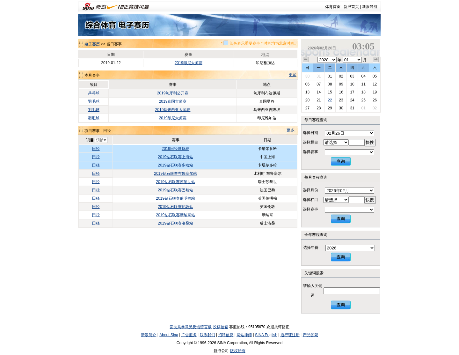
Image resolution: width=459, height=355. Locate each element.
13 (307, 92)
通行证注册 (290, 335)
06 (307, 84)
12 (375, 84)
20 (307, 100)
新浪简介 (148, 335)
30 (307, 76)
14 (319, 92)
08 (330, 84)
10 (352, 84)
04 (363, 76)
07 (319, 84)
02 (341, 76)
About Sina (168, 335)
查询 (341, 161)
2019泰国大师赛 (173, 101)
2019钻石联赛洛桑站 (175, 223)
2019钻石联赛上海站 (175, 157)
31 (319, 76)
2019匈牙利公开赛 (173, 93)
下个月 (376, 60)
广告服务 (189, 335)
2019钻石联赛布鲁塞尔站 (175, 173)
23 (341, 100)
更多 (292, 74)
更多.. (291, 130)
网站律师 (244, 335)
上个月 (306, 60)
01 (330, 76)
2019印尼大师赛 (188, 63)
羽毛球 (93, 101)
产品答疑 (310, 335)
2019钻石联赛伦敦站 (175, 206)
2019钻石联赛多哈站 (175, 165)
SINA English (266, 335)
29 (330, 108)
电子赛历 (92, 44)
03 (352, 76)
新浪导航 (369, 6)
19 (375, 92)
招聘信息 (225, 335)
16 (341, 92)
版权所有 (237, 351)
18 (363, 92)
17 (352, 92)
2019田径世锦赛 (175, 148)
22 (330, 100)
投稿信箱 (220, 327)
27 (307, 108)
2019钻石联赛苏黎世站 (175, 182)
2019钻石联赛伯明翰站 (175, 198)
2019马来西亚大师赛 (173, 109)
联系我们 (207, 335)
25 (363, 100)
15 (330, 92)
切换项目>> (96, 140)
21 (319, 100)
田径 (96, 148)
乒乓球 (93, 93)
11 (363, 84)
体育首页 (332, 6)
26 (375, 100)
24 (352, 100)
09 (341, 84)
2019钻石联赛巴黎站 (175, 190)
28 (319, 108)
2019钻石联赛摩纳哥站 (175, 215)
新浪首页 (351, 6)
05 (375, 76)
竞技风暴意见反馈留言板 (191, 327)
